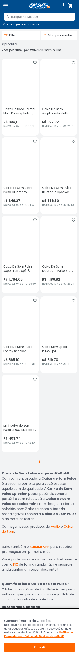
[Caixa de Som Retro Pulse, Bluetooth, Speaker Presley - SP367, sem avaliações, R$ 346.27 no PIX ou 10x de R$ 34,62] (20, 175)
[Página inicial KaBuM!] (39, 6)
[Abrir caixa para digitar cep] (21, 25)
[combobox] (39, 17)
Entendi (39, 647)
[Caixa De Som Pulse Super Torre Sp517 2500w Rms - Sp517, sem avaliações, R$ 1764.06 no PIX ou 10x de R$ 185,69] (20, 254)
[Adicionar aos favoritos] (35, 63)
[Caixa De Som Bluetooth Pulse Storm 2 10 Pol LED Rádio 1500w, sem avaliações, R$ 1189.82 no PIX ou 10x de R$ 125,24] (59, 254)
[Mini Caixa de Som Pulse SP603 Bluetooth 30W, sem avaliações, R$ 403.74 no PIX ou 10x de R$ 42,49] (20, 413)
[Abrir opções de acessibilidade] (63, 5)
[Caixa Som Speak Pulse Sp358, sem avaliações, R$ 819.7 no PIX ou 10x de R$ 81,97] (59, 334)
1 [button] (39, 461)
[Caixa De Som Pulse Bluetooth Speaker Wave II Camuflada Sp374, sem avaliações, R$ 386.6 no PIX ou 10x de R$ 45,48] (59, 175)
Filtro (10, 35)
